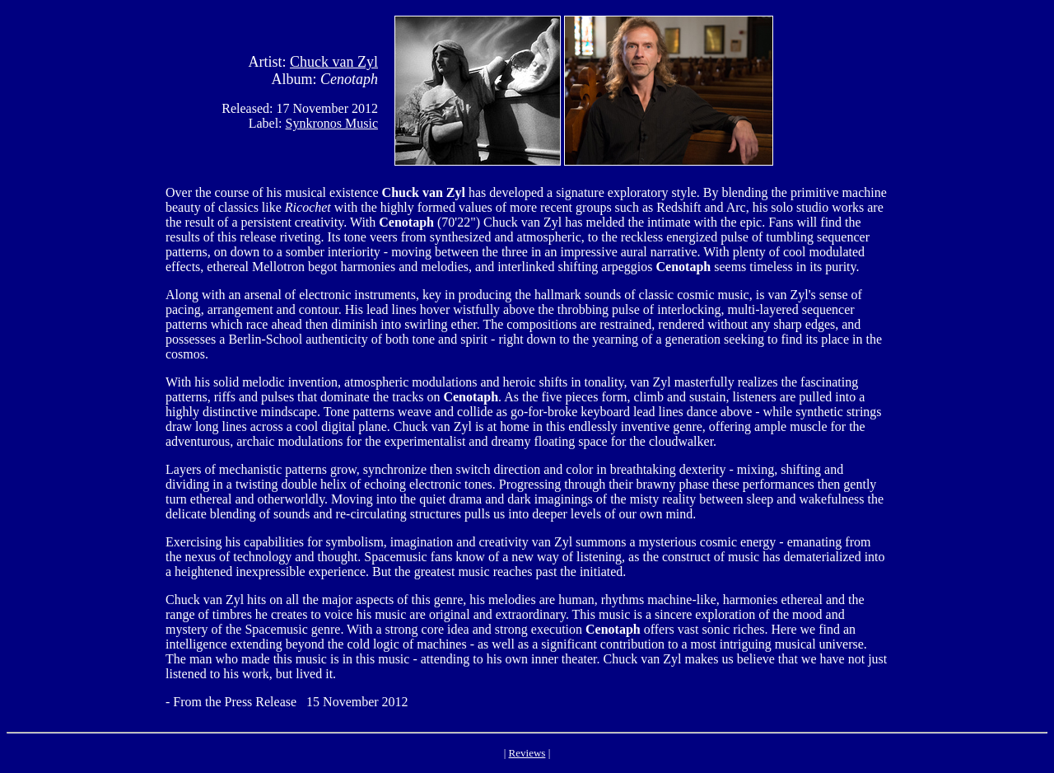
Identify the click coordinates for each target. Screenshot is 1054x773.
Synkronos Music (332, 123)
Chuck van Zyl (334, 62)
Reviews (527, 753)
